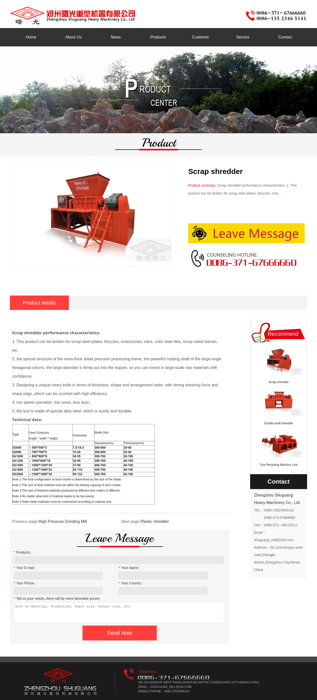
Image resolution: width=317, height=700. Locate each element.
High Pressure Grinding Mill (63, 521)
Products (158, 37)
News (116, 37)
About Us (73, 37)
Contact (285, 37)
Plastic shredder (154, 521)
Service (242, 37)
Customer (200, 37)
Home (31, 37)
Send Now (119, 633)
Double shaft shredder (278, 423)
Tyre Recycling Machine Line (278, 465)
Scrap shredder (278, 382)
